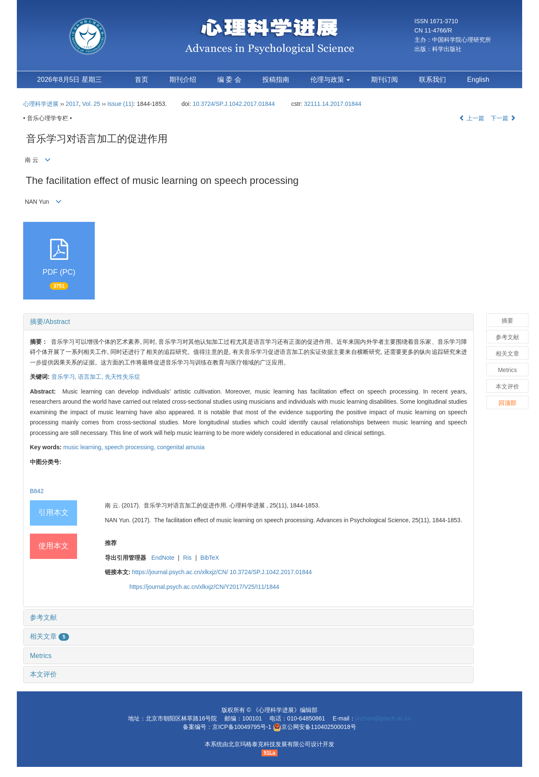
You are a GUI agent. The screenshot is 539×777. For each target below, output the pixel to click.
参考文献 (43, 617)
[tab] (248, 322)
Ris (187, 557)
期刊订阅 (384, 79)
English (478, 79)
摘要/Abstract (50, 321)
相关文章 (49, 636)
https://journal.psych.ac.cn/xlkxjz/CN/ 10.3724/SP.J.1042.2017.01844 (222, 572)
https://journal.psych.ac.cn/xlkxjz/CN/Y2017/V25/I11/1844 (204, 586)
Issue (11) (120, 103)
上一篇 (471, 118)
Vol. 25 (91, 103)
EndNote (162, 557)
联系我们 (432, 79)
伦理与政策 (330, 79)
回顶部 (507, 402)
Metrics (41, 655)
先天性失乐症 (122, 376)
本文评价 (43, 674)
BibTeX (209, 557)
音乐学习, (64, 376)
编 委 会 (229, 79)
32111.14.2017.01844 (332, 103)
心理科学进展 (41, 103)
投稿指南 (275, 79)
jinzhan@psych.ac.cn (383, 718)
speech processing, (130, 447)
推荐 (111, 543)
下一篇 (503, 118)
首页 (141, 79)
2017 (72, 103)
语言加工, (91, 376)
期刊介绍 (182, 79)
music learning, (83, 447)
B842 (37, 491)
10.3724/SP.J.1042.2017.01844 (233, 103)
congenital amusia (181, 447)
